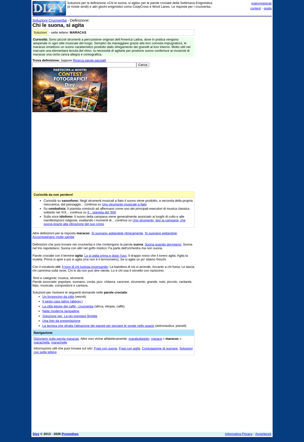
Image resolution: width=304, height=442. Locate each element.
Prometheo (70, 434)
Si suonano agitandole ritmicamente (117, 233)
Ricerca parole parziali (89, 60)
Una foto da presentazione (61, 321)
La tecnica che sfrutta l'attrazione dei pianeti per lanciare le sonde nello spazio (98, 326)
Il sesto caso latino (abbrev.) (62, 301)
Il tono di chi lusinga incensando (85, 267)
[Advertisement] (234, 92)
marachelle (59, 342)
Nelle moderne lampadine (60, 311)
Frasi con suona (105, 348)
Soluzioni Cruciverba (49, 20)
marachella (42, 342)
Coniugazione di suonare (160, 348)
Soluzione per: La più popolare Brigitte (69, 316)
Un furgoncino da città (58, 296)
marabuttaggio (139, 339)
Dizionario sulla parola (56, 339)
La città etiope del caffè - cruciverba (67, 306)
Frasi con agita (129, 348)
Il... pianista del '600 (101, 212)
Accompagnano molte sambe (53, 237)
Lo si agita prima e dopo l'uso (105, 255)
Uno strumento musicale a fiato (124, 204)
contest (255, 8)
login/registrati (261, 3)
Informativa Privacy (239, 434)
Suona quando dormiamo (163, 244)
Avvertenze (263, 434)
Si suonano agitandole (161, 233)
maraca (156, 339)
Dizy (36, 434)
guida (268, 8)
